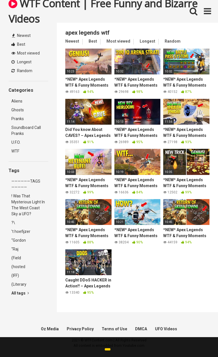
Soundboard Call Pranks (26, 130)
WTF (15, 151)
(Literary (18, 284)
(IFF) (15, 275)
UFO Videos (166, 329)
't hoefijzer (20, 231)
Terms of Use (114, 329)
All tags (20, 293)
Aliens (16, 101)
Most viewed (25, 53)
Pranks (17, 118)
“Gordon (18, 240)
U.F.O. (15, 142)
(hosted (18, 266)
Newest (21, 35)
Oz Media (50, 329)
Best (18, 44)
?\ (13, 222)
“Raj (14, 249)
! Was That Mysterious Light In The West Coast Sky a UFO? (28, 205)
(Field (16, 258)
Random (21, 70)
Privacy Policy (80, 329)
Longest (21, 62)
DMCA (141, 329)
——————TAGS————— (25, 184)
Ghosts (17, 110)
